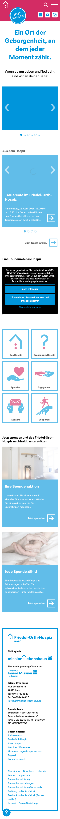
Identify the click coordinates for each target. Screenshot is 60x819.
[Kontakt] (15, 410)
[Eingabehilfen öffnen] (7, 812)
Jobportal (41, 771)
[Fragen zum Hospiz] (44, 345)
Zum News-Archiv (36, 244)
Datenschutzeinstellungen (21, 783)
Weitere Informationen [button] (30, 307)
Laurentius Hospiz (16, 759)
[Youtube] (47, 14)
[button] (7, 107)
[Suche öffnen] (46, 5)
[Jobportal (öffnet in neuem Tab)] (44, 410)
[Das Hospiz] (15, 345)
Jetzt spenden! (36, 519)
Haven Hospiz (14, 744)
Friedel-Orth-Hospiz (17, 739)
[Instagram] (55, 14)
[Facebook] (40, 14)
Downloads (28, 771)
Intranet (12, 803)
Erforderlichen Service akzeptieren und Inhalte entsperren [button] (30, 299)
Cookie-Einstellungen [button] (29, 803)
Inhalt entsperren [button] (30, 289)
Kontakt (12, 775)
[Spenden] (15, 377)
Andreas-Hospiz (15, 735)
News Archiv (14, 771)
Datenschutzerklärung (19, 779)
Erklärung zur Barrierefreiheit (22, 791)
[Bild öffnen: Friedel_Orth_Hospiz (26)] (30, 108)
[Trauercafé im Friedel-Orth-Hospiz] (30, 173)
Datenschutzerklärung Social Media (25, 787)
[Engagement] (44, 377)
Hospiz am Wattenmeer (19, 747)
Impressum (24, 775)
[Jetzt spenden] (18, 15)
